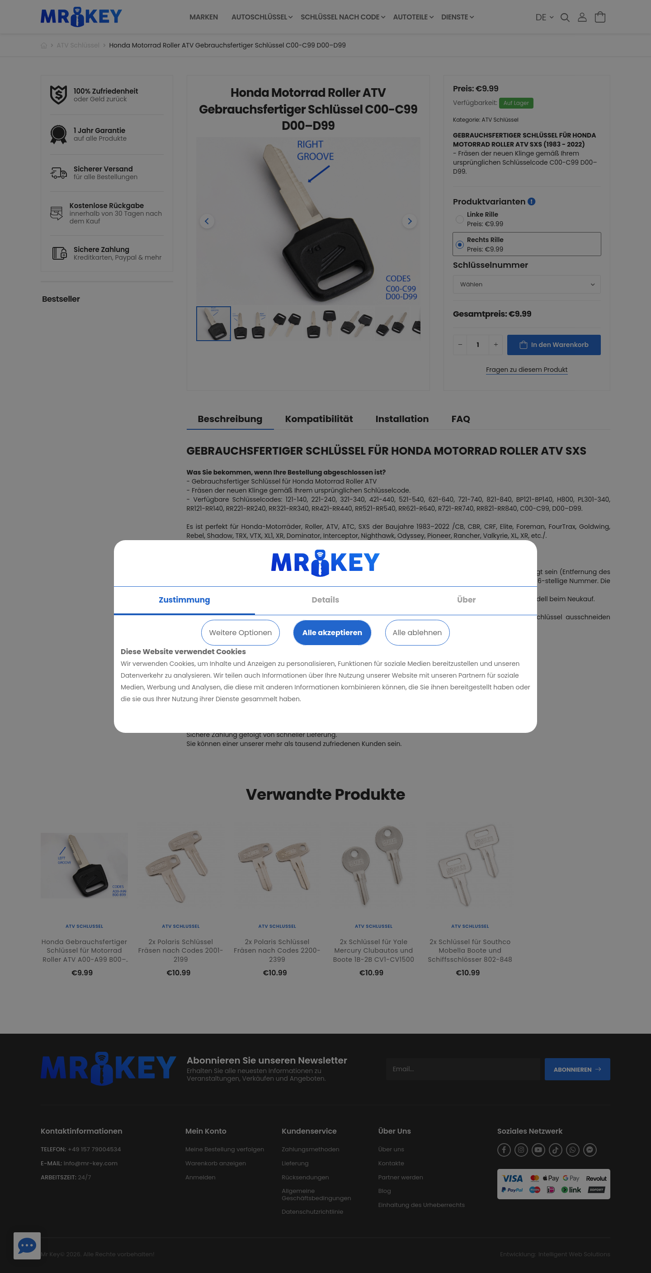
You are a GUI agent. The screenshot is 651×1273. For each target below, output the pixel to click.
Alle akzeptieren (332, 632)
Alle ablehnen (417, 632)
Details (326, 599)
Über (466, 599)
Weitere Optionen (240, 632)
